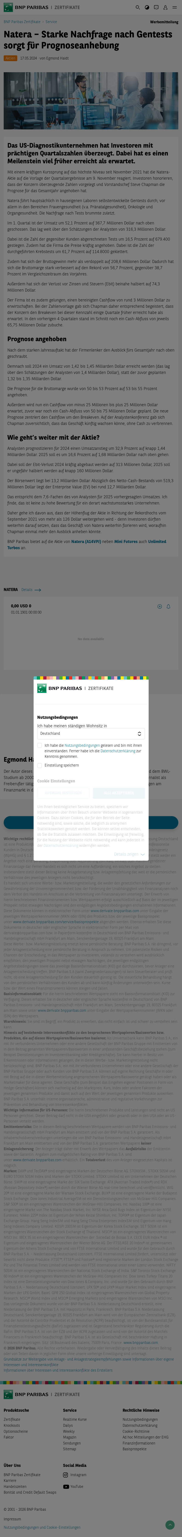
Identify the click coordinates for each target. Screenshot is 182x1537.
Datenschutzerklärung (118, 751)
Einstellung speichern (62, 765)
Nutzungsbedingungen (82, 746)
